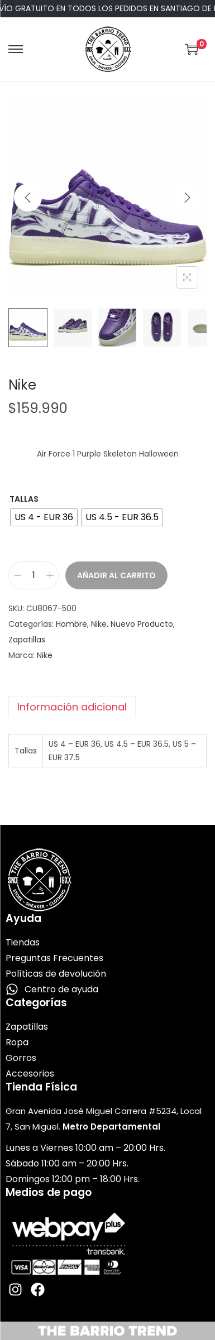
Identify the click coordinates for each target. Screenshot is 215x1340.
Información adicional (72, 707)
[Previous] (28, 198)
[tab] (107, 707)
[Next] (187, 198)
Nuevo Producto (142, 624)
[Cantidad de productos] (33, 575)
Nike (99, 624)
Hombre (71, 624)
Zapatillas (26, 639)
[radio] (44, 517)
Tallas (24, 499)
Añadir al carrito (116, 575)
